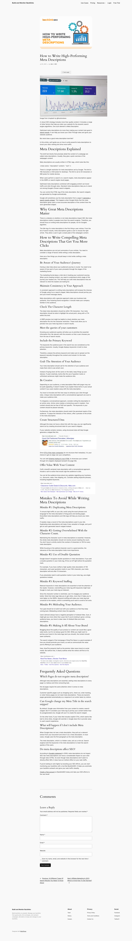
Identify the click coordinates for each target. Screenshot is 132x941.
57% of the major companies (53, 453)
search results (44, 132)
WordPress (23, 931)
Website (42, 851)
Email (42, 843)
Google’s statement (55, 753)
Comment (44, 815)
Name (42, 835)
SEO (56, 64)
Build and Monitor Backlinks (23, 3)
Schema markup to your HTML (59, 459)
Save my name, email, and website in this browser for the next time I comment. (65, 860)
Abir (52, 64)
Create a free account (47, 772)
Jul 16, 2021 (43, 64)
